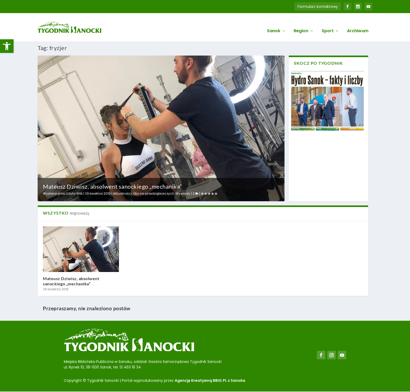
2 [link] (195, 193)
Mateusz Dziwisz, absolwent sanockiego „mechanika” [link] (112, 186)
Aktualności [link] (122, 193)
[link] (7, 46)
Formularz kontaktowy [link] (318, 6)
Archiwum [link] (357, 23)
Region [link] (301, 23)
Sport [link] (328, 23)
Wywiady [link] (182, 193)
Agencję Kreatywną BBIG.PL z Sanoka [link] (210, 380)
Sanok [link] (273, 23)
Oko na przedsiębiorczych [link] (153, 193)
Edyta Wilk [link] (74, 193)
